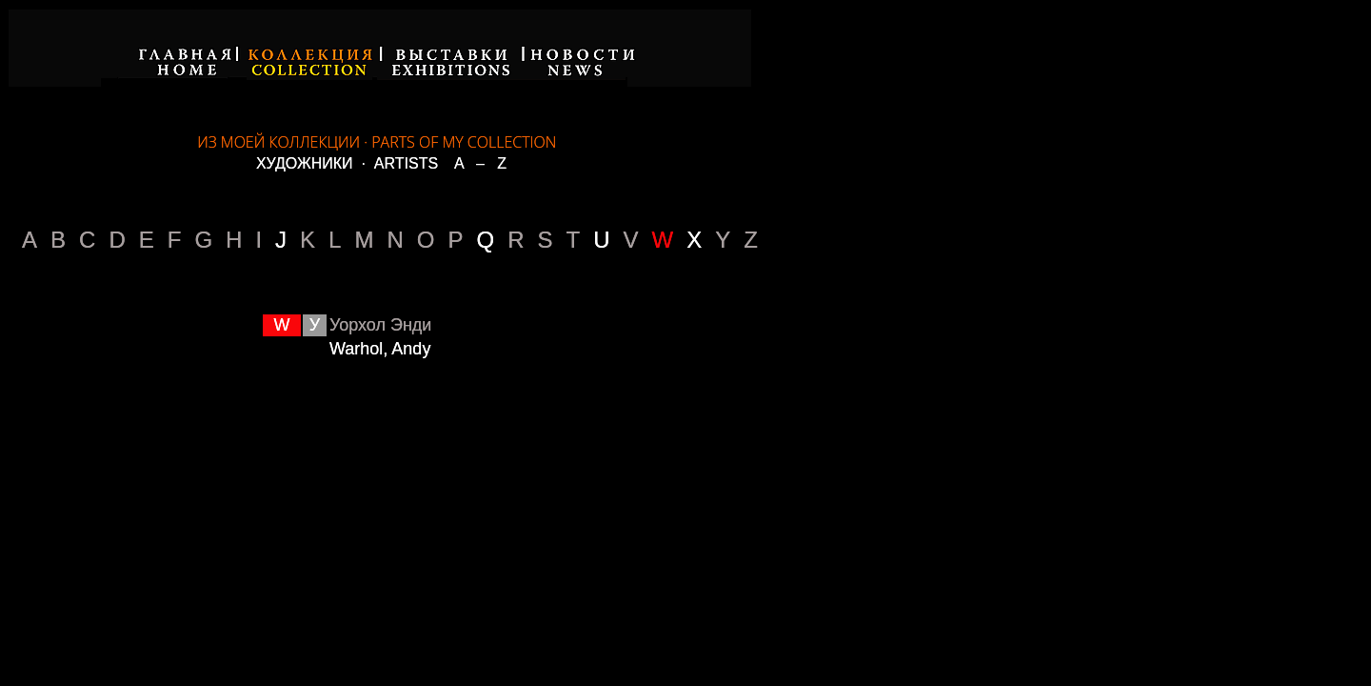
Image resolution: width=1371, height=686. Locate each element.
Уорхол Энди (380, 324)
